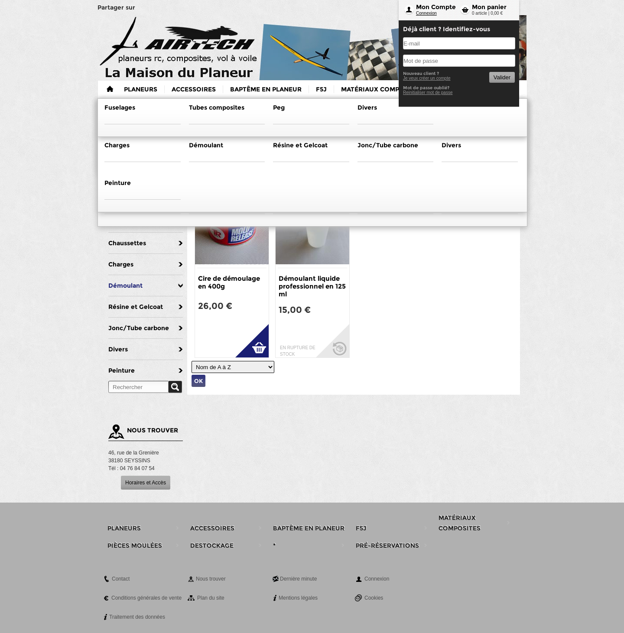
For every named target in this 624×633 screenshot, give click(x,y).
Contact (121, 579)
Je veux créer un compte (427, 78)
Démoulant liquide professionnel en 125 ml (312, 286)
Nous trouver (211, 579)
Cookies (373, 598)
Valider (502, 77)
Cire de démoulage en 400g (229, 282)
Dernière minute (298, 579)
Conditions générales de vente (146, 598)
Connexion (426, 13)
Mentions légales (298, 598)
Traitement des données (137, 617)
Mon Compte (436, 7)
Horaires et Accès (145, 483)
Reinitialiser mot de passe (428, 92)
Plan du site (210, 598)
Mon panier (489, 7)
